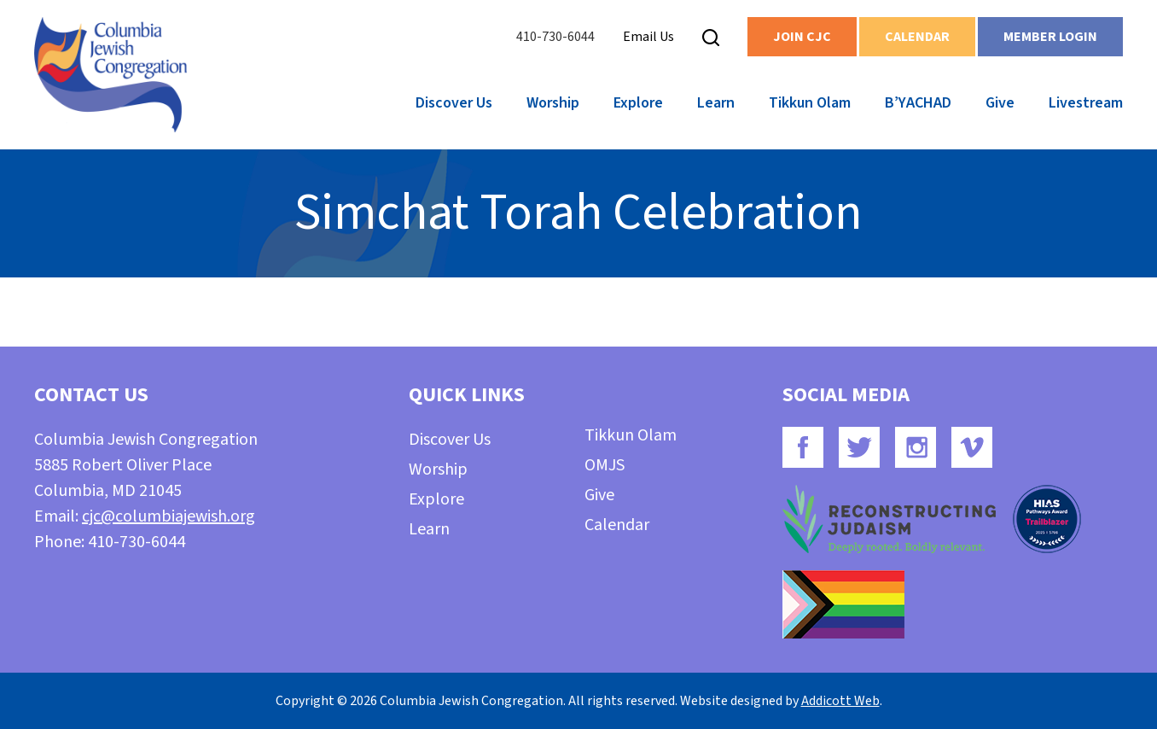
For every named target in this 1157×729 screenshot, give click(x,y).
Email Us (648, 36)
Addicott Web (840, 700)
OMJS (604, 465)
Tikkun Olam (810, 103)
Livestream (1086, 103)
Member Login (1050, 36)
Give (1000, 103)
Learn (716, 103)
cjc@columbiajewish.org (168, 516)
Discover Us (454, 103)
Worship (552, 103)
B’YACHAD (918, 103)
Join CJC (802, 36)
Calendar (917, 36)
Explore (638, 103)
